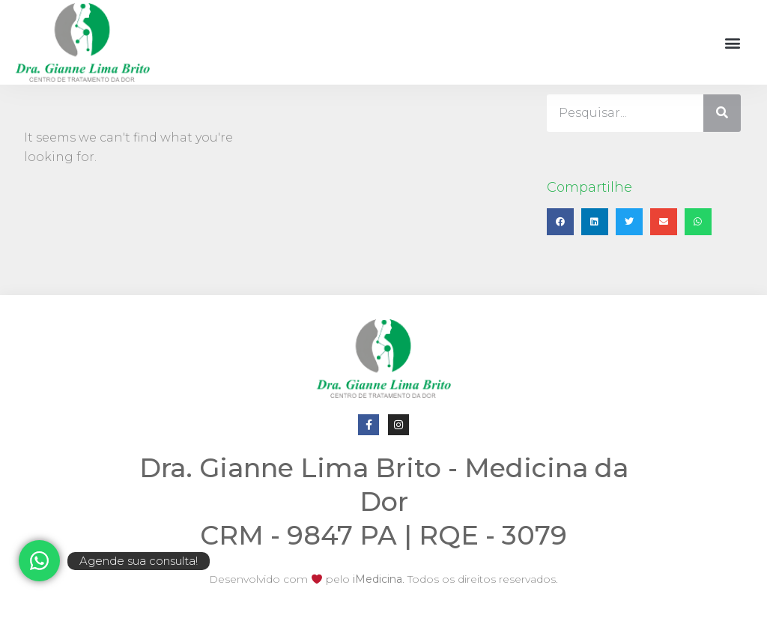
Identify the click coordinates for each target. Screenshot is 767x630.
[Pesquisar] (722, 113)
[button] (732, 42)
